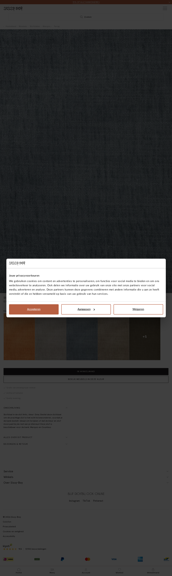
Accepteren (34, 309)
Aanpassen (86, 309)
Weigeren (138, 309)
